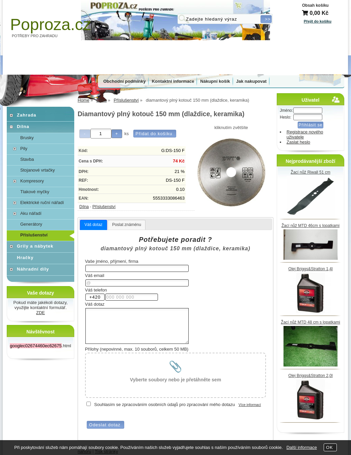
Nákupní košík (215, 81)
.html (40, 345)
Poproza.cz (50, 24)
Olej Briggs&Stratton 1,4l (310, 269)
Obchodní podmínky (124, 81)
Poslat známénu (126, 224)
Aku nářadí (31, 213)
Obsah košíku (315, 5)
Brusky (27, 137)
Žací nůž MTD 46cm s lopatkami (310, 225)
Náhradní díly (33, 269)
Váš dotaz (93, 224)
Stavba (27, 159)
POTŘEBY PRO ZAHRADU (35, 36)
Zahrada (26, 115)
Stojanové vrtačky (37, 170)
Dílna (84, 206)
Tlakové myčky (34, 191)
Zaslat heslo (298, 142)
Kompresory (32, 180)
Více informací (250, 405)
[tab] (93, 225)
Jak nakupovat (251, 81)
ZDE (40, 312)
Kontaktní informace (173, 81)
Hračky (25, 257)
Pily (23, 148)
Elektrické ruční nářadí (42, 202)
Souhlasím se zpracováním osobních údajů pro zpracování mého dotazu (164, 404)
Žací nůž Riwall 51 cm (310, 172)
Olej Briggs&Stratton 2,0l (310, 375)
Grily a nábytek (35, 246)
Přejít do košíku (317, 21)
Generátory (31, 224)
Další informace (302, 447)
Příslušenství (104, 206)
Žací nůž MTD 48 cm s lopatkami (310, 322)
